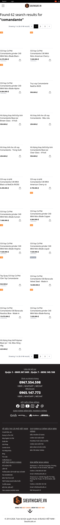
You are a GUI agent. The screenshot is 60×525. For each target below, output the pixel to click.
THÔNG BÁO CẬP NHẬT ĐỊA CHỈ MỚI (13, 472)
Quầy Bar (5, 441)
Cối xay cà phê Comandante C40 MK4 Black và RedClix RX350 (9, 182)
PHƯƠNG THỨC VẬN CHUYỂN (39, 441)
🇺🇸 (59, 1)
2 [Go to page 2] (40, 26)
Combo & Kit (6, 447)
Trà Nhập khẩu (6, 451)
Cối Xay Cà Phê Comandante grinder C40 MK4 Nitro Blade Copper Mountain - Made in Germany (40, 214)
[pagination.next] (49, 26)
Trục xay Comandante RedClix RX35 (39, 84)
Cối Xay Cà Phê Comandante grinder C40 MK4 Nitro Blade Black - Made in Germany (10, 54)
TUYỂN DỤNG (6, 484)
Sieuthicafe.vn (30, 521)
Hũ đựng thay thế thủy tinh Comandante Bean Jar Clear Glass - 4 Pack (41, 150)
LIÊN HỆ (4, 469)
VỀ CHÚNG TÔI (6, 466)
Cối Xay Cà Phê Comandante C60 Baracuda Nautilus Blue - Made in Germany (11, 311)
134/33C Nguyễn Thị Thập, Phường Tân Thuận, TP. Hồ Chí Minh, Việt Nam (42, 479)
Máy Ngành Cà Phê (8, 438)
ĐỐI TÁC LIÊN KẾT (7, 487)
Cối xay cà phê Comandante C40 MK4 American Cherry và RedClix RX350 (39, 182)
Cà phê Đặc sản (7, 432)
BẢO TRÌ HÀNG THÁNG (37, 450)
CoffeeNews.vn (6, 460)
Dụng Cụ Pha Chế (7, 435)
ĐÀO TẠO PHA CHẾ (8, 478)
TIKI (3, 490)
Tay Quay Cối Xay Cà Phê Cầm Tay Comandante (10, 277)
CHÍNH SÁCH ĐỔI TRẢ (36, 444)
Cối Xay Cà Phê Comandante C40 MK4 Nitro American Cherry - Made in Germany (40, 54)
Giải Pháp (5, 444)
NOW (17, 490)
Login (12, 1)
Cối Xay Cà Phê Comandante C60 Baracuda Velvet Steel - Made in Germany (41, 279)
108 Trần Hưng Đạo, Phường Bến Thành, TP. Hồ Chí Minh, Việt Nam (43, 467)
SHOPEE (12, 490)
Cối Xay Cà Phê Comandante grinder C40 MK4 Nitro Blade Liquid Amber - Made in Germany (41, 246)
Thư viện (5, 457)
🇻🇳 (56, 1)
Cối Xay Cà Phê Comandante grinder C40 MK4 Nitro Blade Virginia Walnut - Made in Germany (11, 246)
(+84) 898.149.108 (40, 484)
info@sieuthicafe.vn (40, 474)
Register (4, 1)
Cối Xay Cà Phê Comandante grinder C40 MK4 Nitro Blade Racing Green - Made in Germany (41, 311)
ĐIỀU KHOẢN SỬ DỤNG (37, 435)
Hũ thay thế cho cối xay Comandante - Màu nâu (40, 116)
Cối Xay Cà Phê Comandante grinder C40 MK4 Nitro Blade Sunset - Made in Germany (10, 214)
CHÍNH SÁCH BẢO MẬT (37, 438)
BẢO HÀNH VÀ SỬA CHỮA (38, 447)
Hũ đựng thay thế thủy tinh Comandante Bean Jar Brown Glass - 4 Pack (11, 118)
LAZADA (7, 490)
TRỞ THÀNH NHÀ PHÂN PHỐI (11, 481)
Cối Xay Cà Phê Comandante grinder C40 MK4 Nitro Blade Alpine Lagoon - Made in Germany (11, 86)
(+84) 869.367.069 (40, 471)
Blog (3, 454)
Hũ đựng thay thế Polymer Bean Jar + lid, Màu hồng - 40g (11, 343)
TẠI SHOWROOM (7, 475)
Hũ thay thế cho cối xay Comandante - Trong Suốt (11, 148)
